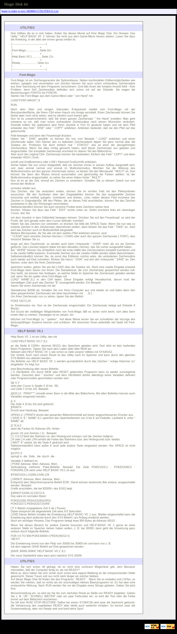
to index (12, 11)
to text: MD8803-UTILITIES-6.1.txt (38, 11)
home (5, 11)
